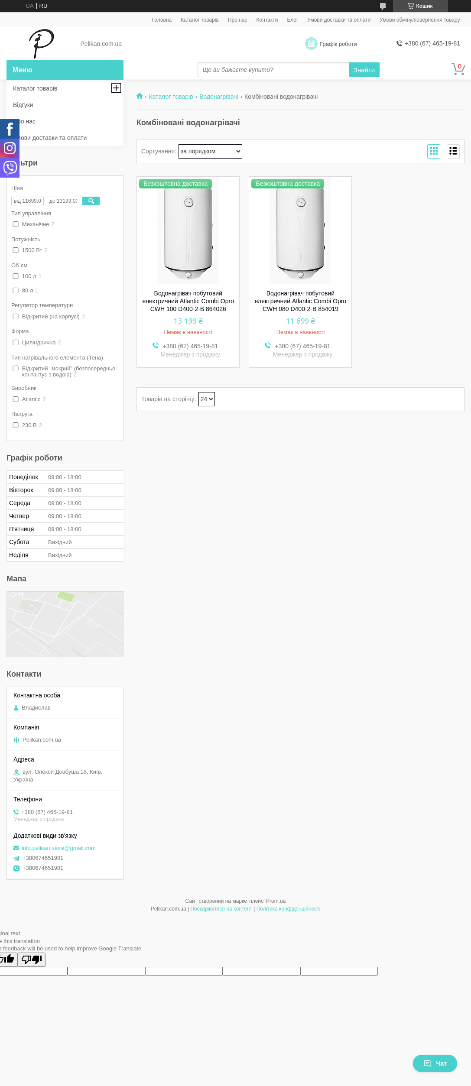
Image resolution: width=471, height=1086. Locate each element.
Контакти (267, 20)
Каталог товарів (200, 20)
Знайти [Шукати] (364, 70)
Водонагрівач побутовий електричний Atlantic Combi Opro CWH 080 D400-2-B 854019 (300, 301)
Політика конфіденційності (289, 909)
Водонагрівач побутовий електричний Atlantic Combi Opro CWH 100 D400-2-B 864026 (188, 301)
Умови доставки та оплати (338, 20)
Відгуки (23, 104)
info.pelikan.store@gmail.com (59, 848)
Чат (435, 1063)
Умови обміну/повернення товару (420, 20)
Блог (292, 20)
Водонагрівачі (218, 96)
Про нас (237, 20)
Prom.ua (276, 901)
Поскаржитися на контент (221, 909)
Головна (162, 20)
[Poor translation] (31, 960)
